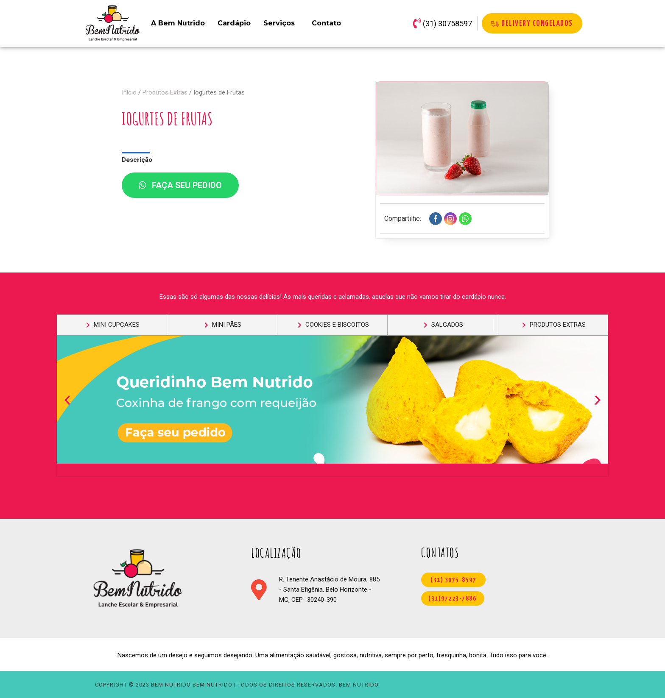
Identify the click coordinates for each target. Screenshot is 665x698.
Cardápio (234, 23)
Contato (326, 23)
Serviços (279, 23)
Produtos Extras (164, 92)
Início (129, 92)
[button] (67, 399)
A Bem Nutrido (178, 23)
